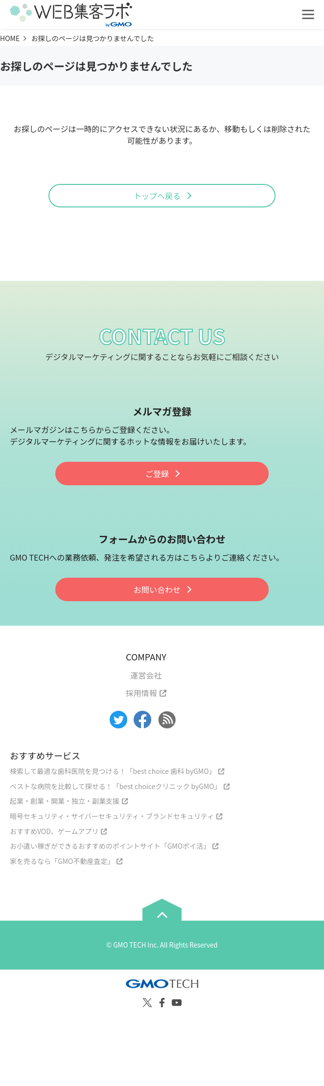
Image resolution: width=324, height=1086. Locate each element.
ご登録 (157, 473)
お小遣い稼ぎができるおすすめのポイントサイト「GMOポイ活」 (110, 846)
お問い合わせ (157, 589)
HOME (10, 38)
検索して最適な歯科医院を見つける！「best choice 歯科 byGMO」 (113, 771)
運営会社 (146, 675)
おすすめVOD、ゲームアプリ (54, 831)
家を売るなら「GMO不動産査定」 (62, 861)
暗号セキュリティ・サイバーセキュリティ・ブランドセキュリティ (112, 816)
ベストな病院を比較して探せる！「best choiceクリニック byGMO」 (115, 786)
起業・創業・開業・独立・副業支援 (64, 801)
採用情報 (141, 693)
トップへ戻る (157, 196)
